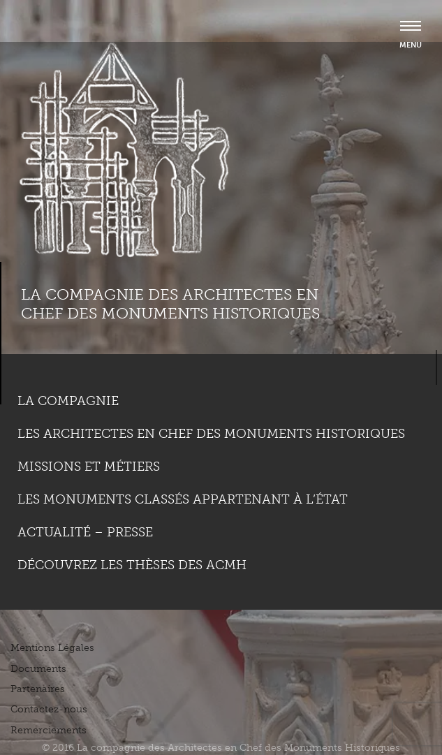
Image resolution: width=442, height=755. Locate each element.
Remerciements (48, 730)
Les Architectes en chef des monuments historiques (211, 433)
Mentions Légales (52, 648)
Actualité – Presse (85, 532)
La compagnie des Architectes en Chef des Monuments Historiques (170, 303)
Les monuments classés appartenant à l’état (182, 499)
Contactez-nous (48, 709)
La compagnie (68, 401)
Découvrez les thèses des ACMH (131, 565)
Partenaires (37, 689)
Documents (38, 669)
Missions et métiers (88, 466)
